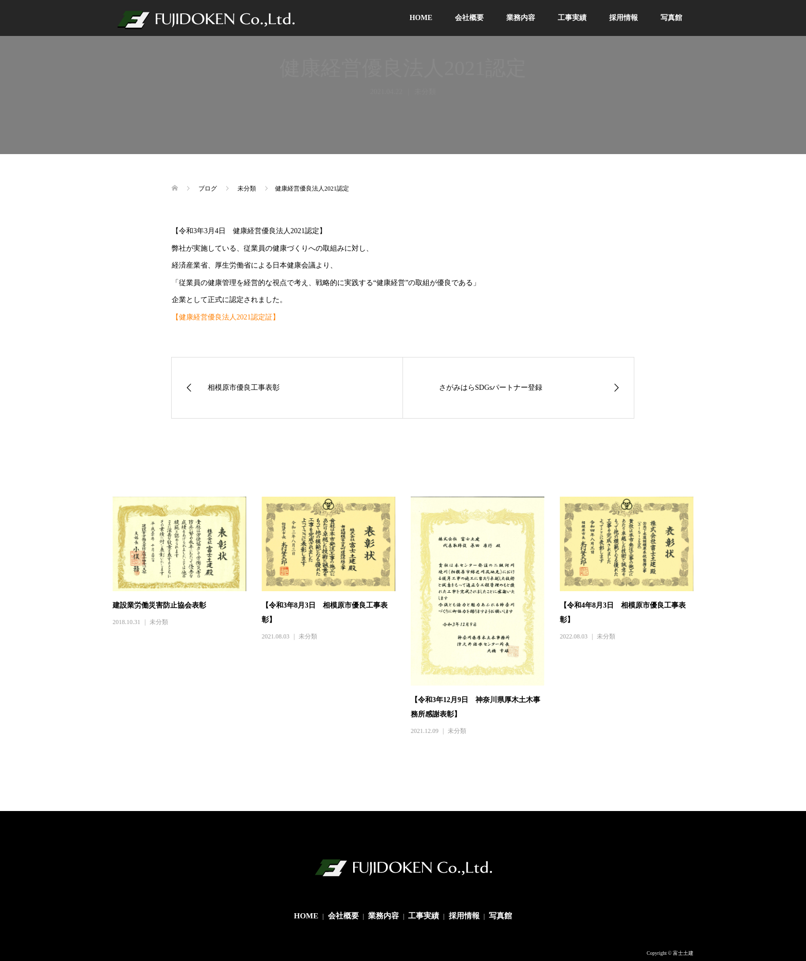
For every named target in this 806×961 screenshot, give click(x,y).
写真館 (671, 18)
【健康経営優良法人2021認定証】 (226, 317)
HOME (421, 18)
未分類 (159, 622)
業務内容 (520, 18)
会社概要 (469, 18)
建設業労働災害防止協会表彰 (159, 605)
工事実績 (572, 18)
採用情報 (623, 18)
